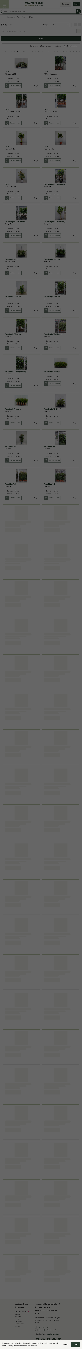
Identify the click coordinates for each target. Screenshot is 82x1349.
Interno (10, 17)
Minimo (65, 1344)
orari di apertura (53, 1334)
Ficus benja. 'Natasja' (52, 371)
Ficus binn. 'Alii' (10, 446)
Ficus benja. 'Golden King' (54, 334)
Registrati (65, 4)
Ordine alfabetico (70, 46)
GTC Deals (18, 1321)
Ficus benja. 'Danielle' (52, 259)
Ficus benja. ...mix (11, 259)
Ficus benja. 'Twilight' (52, 409)
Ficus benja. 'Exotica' (13, 296)
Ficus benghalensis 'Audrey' (54, 184)
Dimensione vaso (46, 46)
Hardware (18, 1326)
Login (76, 4)
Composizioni (19, 1324)
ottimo (75, 1344)
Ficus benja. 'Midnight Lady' (16, 371)
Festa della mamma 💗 (22, 1311)
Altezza (58, 46)
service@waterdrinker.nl (47, 1330)
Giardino (18, 1316)
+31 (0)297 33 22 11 (45, 1327)
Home (2, 17)
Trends (17, 1319)
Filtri (41, 39)
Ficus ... (7, 72)
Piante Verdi (21, 17)
